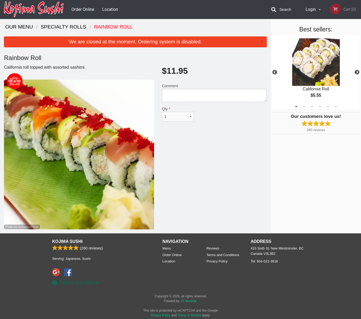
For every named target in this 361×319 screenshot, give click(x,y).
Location (110, 9)
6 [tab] (336, 106)
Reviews (212, 248)
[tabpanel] (315, 72)
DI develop (188, 301)
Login (310, 9)
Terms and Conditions (222, 255)
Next (357, 72)
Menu (167, 248)
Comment (214, 93)
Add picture (14, 81)
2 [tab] (304, 106)
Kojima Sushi (67, 241)
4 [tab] (320, 106)
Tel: (264, 261)
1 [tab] (296, 106)
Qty (178, 114)
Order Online (82, 9)
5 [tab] (328, 106)
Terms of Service (189, 315)
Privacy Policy (217, 261)
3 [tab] (312, 106)
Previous (274, 72)
